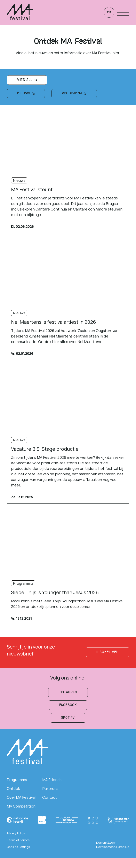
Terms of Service (18, 840)
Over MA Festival (21, 797)
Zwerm (112, 842)
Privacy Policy (16, 833)
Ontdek (13, 788)
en (109, 12)
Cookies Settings (18, 847)
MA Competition (21, 806)
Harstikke (122, 847)
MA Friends (52, 779)
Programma (17, 779)
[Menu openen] (123, 12)
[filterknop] (27, 80)
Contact (49, 797)
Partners (50, 788)
